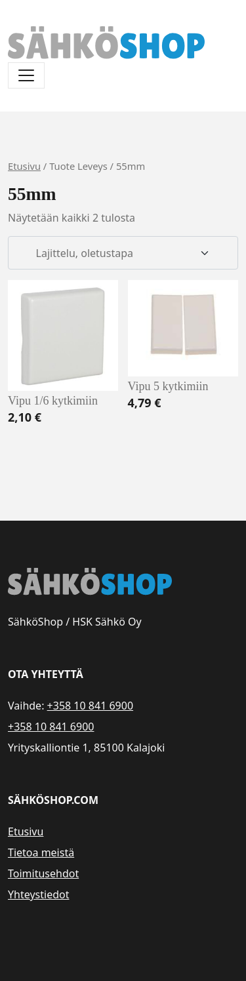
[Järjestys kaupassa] (123, 253)
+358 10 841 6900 (90, 705)
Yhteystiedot (38, 894)
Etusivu (24, 165)
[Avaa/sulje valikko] (26, 75)
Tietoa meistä (41, 852)
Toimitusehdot (43, 873)
